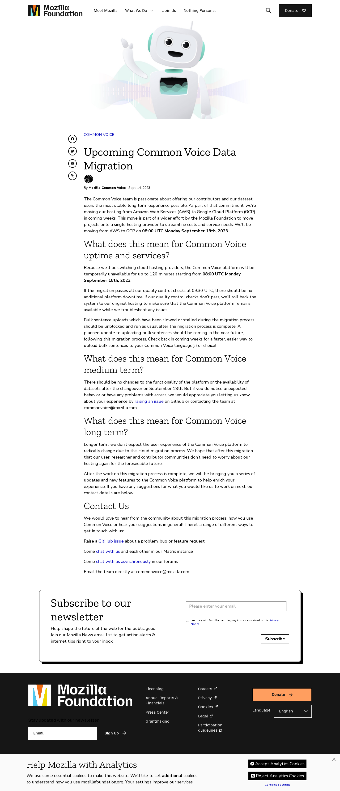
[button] (152, 10)
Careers (205, 689)
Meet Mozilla (106, 10)
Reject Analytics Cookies (280, 776)
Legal (203, 716)
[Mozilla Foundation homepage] (55, 10)
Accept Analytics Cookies (280, 764)
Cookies (205, 707)
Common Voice (99, 134)
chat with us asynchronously (123, 561)
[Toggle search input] (268, 10)
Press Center (157, 712)
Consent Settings (277, 785)
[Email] (62, 733)
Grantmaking (158, 721)
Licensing (155, 689)
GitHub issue (111, 541)
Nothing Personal (200, 10)
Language (261, 710)
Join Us (169, 10)
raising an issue (149, 401)
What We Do (136, 10)
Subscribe (275, 639)
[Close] (333, 759)
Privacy (205, 698)
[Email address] (236, 606)
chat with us (108, 551)
